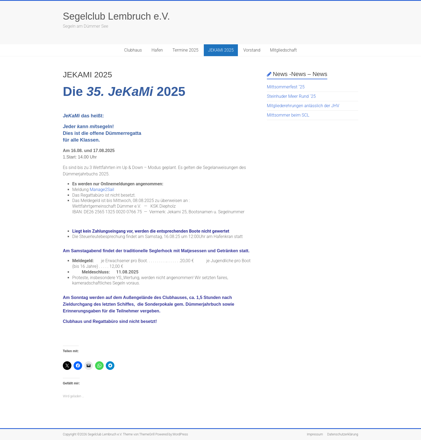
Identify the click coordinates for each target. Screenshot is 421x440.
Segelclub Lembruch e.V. (116, 16)
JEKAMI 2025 (221, 50)
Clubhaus (133, 50)
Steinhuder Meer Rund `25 (291, 96)
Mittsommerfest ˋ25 (285, 86)
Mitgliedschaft (283, 50)
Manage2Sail (102, 189)
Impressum (315, 434)
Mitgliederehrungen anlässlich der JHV (303, 105)
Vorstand (251, 50)
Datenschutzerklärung (342, 434)
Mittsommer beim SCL (288, 115)
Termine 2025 (185, 50)
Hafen (157, 50)
